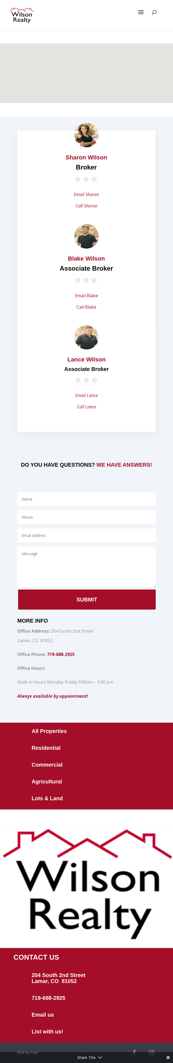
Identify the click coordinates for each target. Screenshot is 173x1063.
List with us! (47, 1032)
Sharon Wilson (86, 157)
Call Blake (86, 307)
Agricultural (47, 782)
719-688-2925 (61, 654)
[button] (91, 46)
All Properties (49, 731)
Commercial (47, 765)
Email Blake (86, 296)
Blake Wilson (86, 258)
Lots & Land (47, 798)
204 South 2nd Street (58, 975)
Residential (46, 748)
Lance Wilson (86, 359)
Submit (86, 600)
